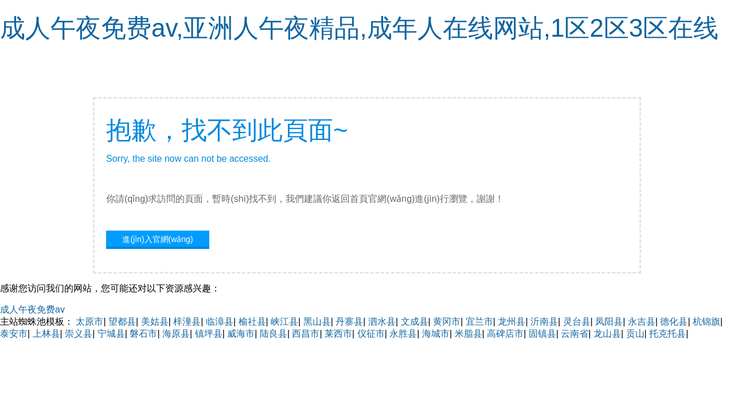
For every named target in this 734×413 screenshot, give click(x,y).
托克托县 (667, 333)
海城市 (436, 333)
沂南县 (544, 321)
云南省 (574, 333)
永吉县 (641, 321)
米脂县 (468, 333)
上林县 (46, 333)
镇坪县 (208, 333)
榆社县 (252, 321)
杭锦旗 (706, 321)
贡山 (635, 333)
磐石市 (143, 333)
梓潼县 (187, 321)
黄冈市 (446, 321)
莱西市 (338, 333)
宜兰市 (479, 321)
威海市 (241, 333)
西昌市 (305, 333)
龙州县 (511, 321)
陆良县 (273, 333)
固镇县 (542, 333)
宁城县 (111, 333)
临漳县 (219, 321)
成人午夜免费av (32, 309)
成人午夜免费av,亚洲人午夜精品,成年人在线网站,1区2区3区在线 (359, 28)
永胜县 (403, 333)
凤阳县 (609, 321)
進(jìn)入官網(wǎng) (157, 239)
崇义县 (78, 333)
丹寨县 (349, 321)
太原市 (89, 321)
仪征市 (371, 333)
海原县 (176, 333)
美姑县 (155, 321)
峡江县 (284, 321)
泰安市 (14, 333)
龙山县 (607, 333)
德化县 (674, 321)
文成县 (414, 321)
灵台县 (577, 321)
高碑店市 (505, 333)
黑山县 (317, 321)
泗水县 (382, 321)
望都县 (122, 321)
